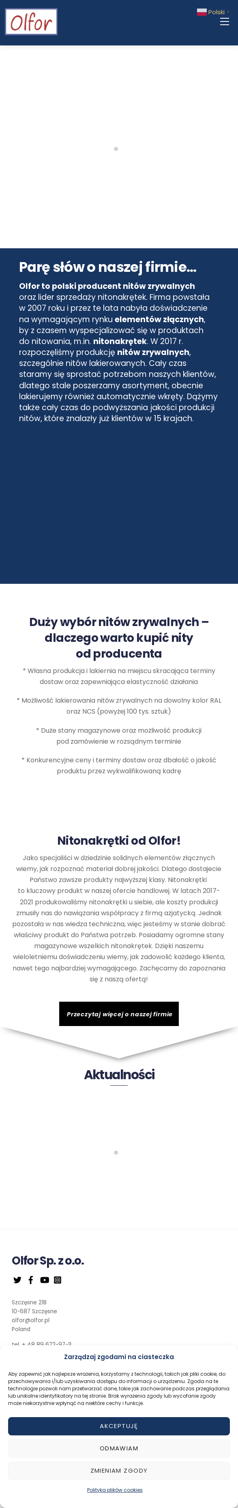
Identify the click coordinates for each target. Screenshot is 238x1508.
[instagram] (57, 1279)
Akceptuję (119, 1426)
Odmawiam (119, 1448)
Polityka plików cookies (115, 1489)
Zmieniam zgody (119, 1470)
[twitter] (17, 1279)
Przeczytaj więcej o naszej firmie (120, 1014)
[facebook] (30, 1279)
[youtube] (44, 1279)
